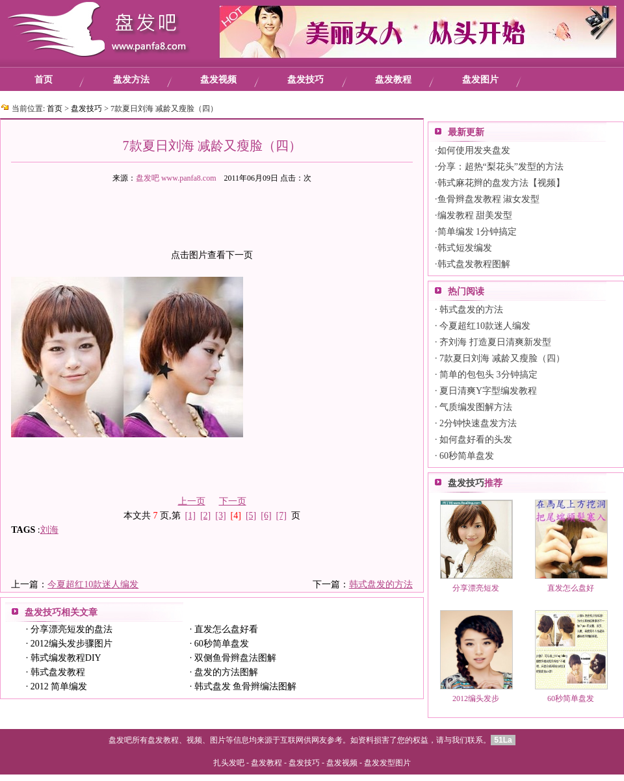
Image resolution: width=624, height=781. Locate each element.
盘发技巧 (305, 79)
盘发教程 (393, 79)
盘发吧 (147, 178)
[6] (266, 515)
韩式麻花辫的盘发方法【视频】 (501, 183)
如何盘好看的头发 (475, 439)
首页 (43, 79)
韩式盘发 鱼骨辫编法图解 (245, 686)
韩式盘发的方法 (381, 584)
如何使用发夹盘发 (473, 150)
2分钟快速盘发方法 (478, 423)
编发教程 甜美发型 (475, 215)
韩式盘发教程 (58, 672)
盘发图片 (480, 79)
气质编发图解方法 (475, 407)
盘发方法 (131, 79)
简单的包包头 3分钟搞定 (488, 374)
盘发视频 (218, 79)
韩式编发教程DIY (66, 658)
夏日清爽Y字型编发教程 (488, 391)
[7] (281, 515)
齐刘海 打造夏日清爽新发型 (495, 342)
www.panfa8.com (188, 178)
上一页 (191, 501)
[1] (190, 515)
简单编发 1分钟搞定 (477, 232)
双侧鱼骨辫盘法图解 (235, 658)
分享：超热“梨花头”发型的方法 (500, 167)
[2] (205, 515)
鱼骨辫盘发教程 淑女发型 (488, 199)
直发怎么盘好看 (226, 629)
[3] (220, 515)
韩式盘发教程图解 (473, 264)
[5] (251, 515)
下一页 (232, 501)
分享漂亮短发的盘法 (71, 629)
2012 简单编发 (59, 686)
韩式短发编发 (464, 248)
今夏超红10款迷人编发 (92, 584)
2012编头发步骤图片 (71, 643)
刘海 (49, 530)
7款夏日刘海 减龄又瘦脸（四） (502, 358)
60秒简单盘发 (221, 643)
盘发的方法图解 (226, 672)
